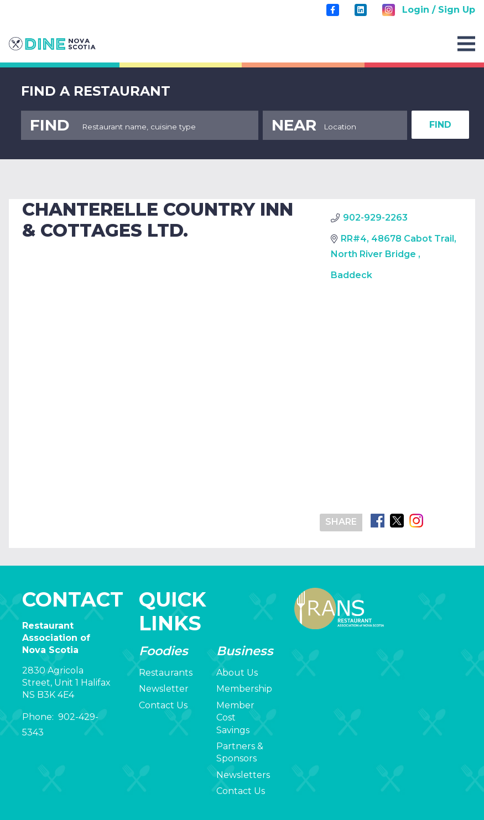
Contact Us (163, 705)
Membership (244, 688)
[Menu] (466, 44)
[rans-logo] (52, 44)
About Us (237, 672)
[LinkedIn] (361, 10)
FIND (440, 124)
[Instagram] (388, 10)
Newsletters (243, 775)
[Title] (332, 10)
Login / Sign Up (438, 9)
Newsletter (164, 688)
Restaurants (165, 672)
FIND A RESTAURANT (95, 91)
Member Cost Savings (235, 717)
